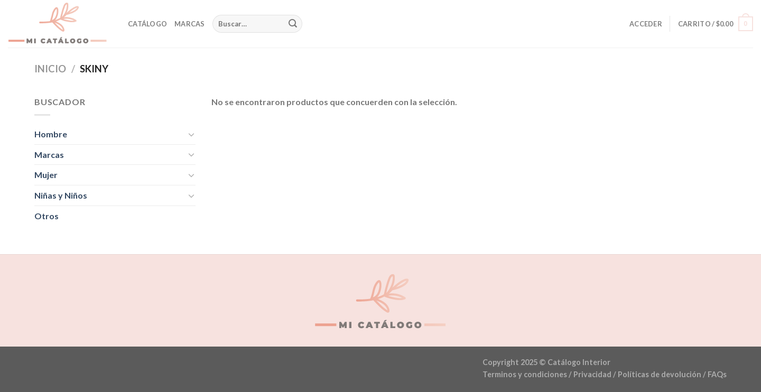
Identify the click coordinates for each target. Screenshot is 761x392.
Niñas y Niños (60, 195)
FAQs (717, 374)
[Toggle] (191, 134)
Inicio (50, 68)
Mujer (46, 175)
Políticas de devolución (659, 374)
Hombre (50, 134)
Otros (46, 216)
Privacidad (592, 374)
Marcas (189, 24)
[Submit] (293, 24)
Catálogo (147, 24)
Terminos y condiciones (524, 374)
